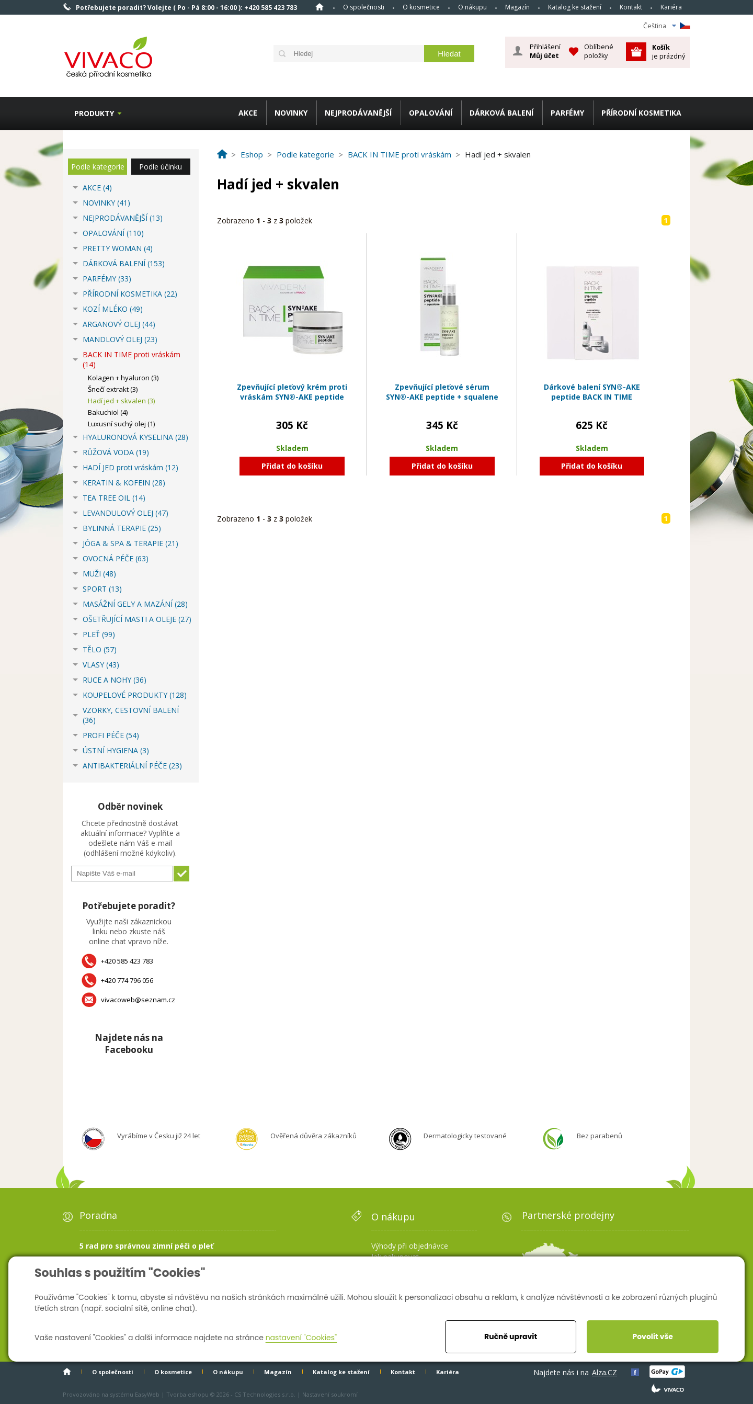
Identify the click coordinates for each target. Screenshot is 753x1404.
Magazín (517, 7)
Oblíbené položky (598, 51)
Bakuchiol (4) (108, 412)
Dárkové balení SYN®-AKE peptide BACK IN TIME (592, 392)
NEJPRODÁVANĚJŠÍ (358, 113)
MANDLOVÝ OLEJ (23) (120, 339)
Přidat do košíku (292, 466)
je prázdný (668, 51)
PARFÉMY (567, 113)
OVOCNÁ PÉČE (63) (116, 558)
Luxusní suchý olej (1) (121, 423)
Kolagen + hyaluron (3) (123, 377)
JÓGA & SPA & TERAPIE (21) (130, 543)
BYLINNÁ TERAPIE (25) (122, 528)
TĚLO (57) (100, 649)
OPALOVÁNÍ (430, 113)
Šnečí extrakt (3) (113, 389)
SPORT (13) (102, 589)
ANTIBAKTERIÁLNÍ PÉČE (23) (132, 766)
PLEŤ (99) (99, 634)
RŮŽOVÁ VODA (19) (116, 452)
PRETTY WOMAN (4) (118, 248)
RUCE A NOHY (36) (114, 680)
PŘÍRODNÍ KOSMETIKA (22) (130, 294)
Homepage (319, 6)
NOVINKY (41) (106, 203)
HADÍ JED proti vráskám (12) (130, 467)
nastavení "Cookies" (301, 1337)
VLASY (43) (101, 665)
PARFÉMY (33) (107, 279)
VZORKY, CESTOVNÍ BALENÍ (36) (131, 715)
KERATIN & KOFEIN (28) (124, 483)
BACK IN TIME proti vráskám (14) (131, 359)
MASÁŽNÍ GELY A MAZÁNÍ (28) (135, 604)
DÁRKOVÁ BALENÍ (501, 113)
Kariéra (671, 7)
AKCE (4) (97, 188)
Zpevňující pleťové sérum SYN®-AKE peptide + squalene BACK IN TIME (442, 397)
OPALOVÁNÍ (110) (113, 233)
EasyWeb (147, 1394)
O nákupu (472, 7)
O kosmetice (421, 7)
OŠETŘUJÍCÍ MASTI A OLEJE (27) (137, 619)
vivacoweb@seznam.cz (138, 999)
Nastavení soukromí (330, 1394)
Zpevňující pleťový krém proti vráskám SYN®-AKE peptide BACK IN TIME (292, 397)
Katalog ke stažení (574, 7)
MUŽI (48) (99, 574)
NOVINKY (291, 113)
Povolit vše (652, 1336)
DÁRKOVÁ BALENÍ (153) (124, 263)
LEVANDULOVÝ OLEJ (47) (125, 513)
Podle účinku (160, 167)
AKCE (247, 113)
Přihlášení (545, 51)
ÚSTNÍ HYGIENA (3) (116, 750)
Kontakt (631, 7)
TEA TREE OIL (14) (114, 498)
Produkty (94, 113)
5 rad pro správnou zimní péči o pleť (146, 1246)
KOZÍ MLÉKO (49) (113, 309)
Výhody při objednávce (409, 1246)
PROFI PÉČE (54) (111, 735)
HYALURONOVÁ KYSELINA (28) (135, 437)
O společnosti (363, 7)
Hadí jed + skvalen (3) (121, 400)
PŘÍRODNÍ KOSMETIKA (641, 113)
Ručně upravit (510, 1336)
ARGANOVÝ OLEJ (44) (119, 324)
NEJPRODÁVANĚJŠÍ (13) (123, 218)
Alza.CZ (604, 1372)
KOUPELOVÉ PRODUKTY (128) (135, 695)
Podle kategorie (97, 167)
